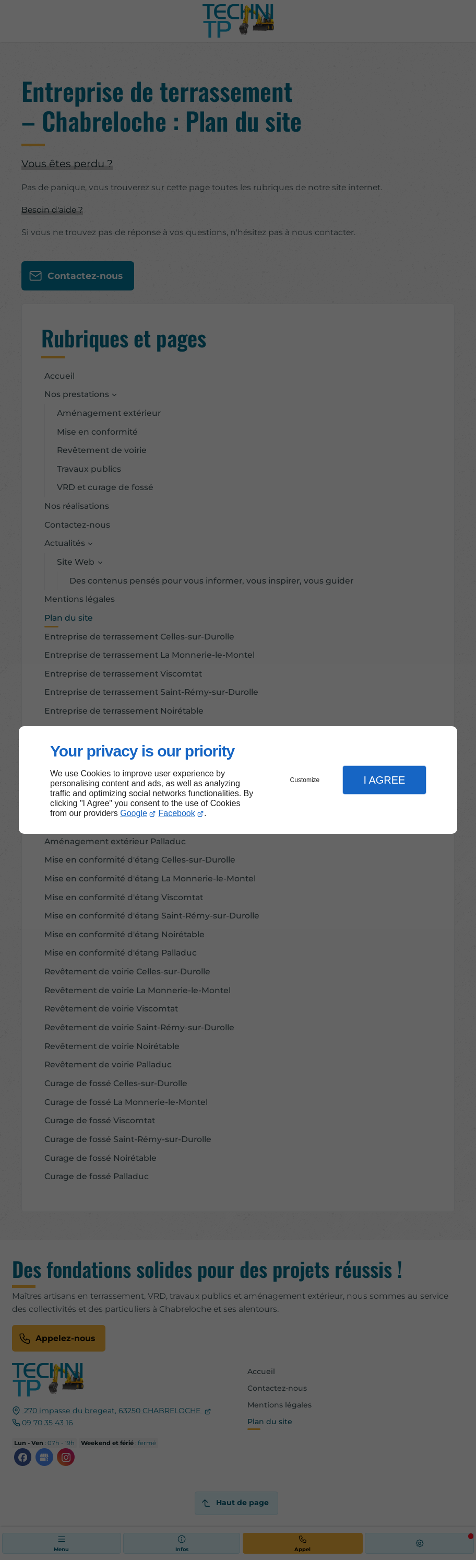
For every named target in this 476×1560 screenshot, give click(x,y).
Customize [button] (305, 780)
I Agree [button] (384, 780)
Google (133, 813)
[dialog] (238, 780)
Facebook (177, 813)
